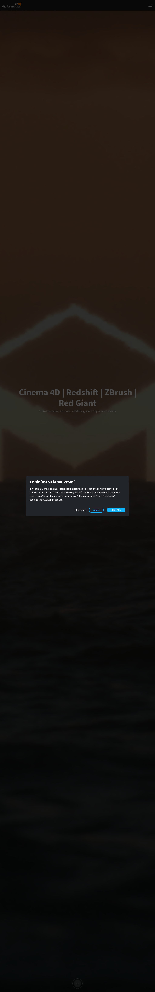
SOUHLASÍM (116, 510)
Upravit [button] (96, 510)
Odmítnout (80, 509)
